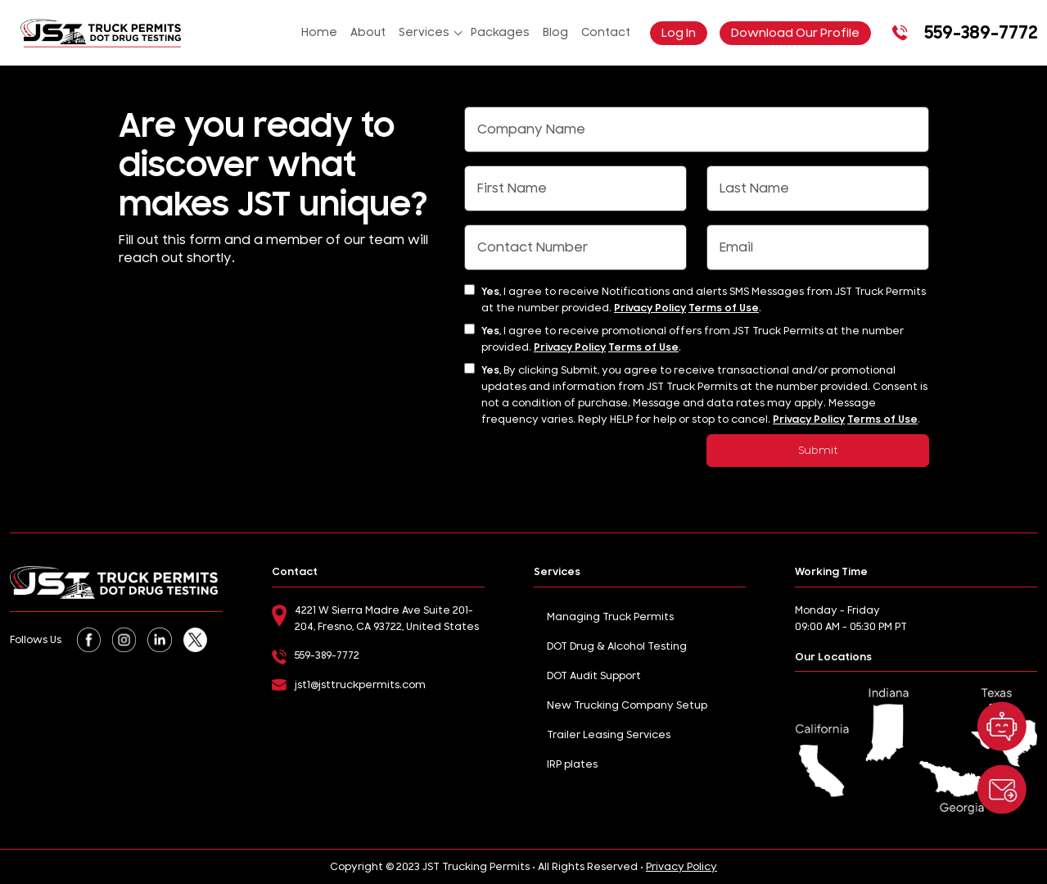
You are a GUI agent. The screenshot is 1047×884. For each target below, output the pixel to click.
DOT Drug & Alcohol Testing (617, 646)
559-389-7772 (962, 32)
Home (319, 32)
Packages (500, 32)
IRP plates (572, 764)
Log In (678, 33)
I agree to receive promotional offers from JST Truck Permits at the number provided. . (692, 339)
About (368, 32)
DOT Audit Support (594, 676)
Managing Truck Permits (610, 617)
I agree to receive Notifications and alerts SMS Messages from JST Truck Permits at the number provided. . (703, 300)
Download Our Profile (795, 33)
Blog (555, 32)
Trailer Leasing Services (608, 735)
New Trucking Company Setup (627, 705)
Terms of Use (723, 308)
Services (424, 32)
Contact (605, 32)
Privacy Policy (650, 308)
